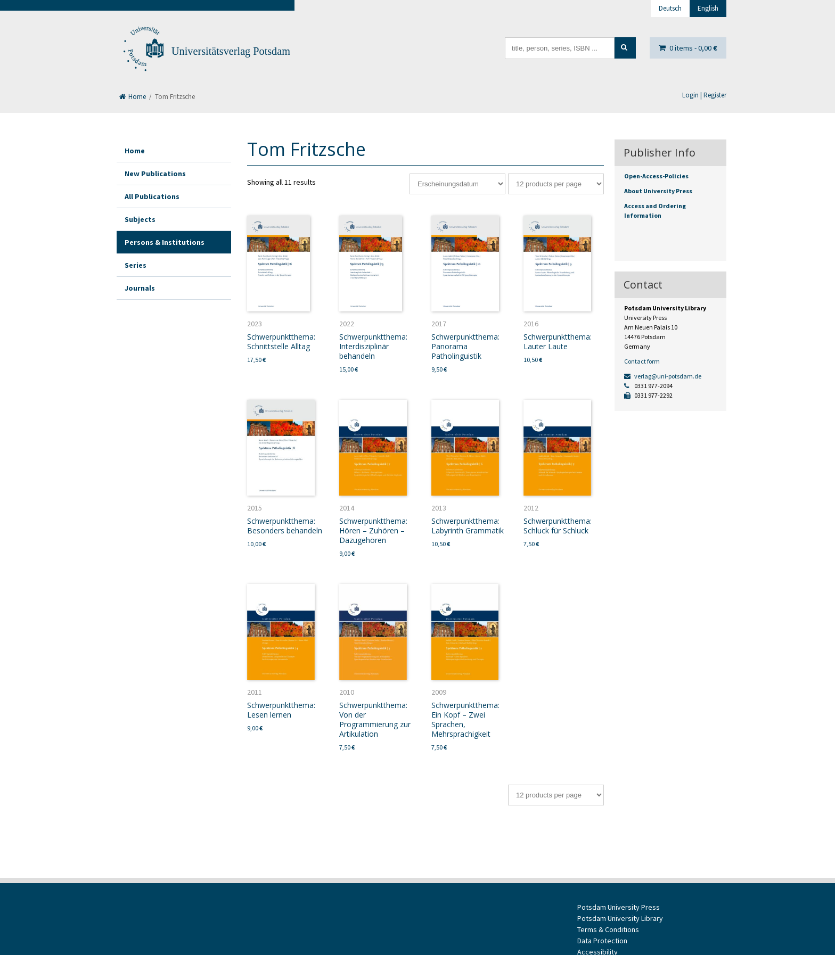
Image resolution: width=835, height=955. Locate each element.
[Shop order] (457, 184)
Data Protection (602, 940)
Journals (140, 288)
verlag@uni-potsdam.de (662, 376)
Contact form (642, 361)
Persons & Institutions (164, 242)
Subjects (140, 219)
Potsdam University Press (618, 907)
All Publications (152, 196)
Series (135, 265)
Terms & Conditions (608, 929)
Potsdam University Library (620, 918)
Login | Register (704, 95)
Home (132, 96)
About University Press (658, 191)
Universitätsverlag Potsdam (230, 51)
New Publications (155, 173)
